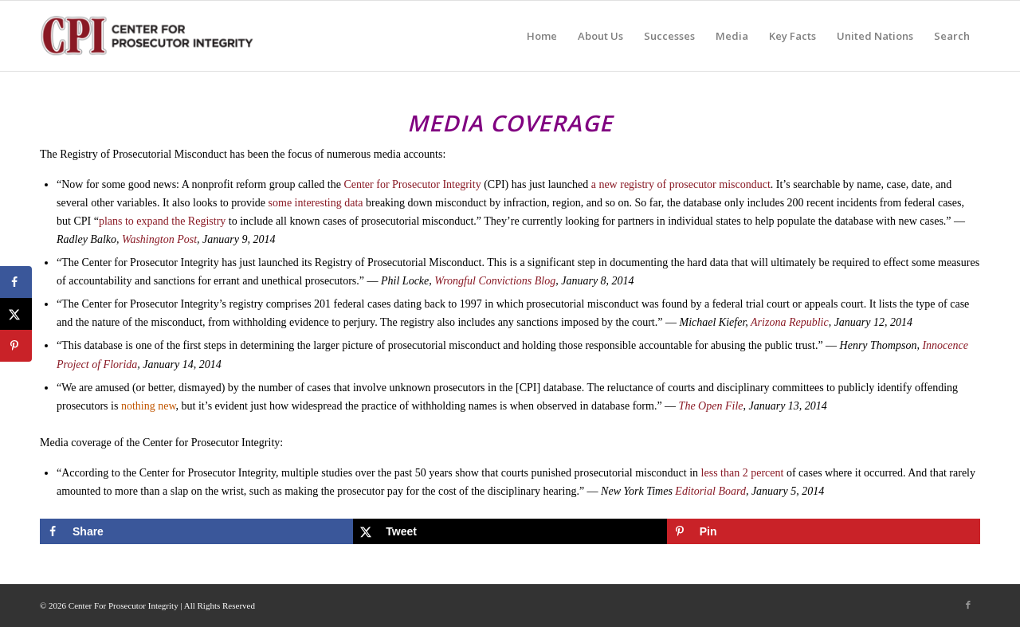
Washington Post (159, 239)
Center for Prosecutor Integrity (411, 184)
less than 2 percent (742, 473)
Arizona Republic (790, 322)
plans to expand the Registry (162, 221)
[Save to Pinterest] (823, 531)
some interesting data (316, 203)
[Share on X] (509, 531)
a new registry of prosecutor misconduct (679, 184)
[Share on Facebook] (196, 531)
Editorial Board (710, 491)
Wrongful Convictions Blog (494, 281)
